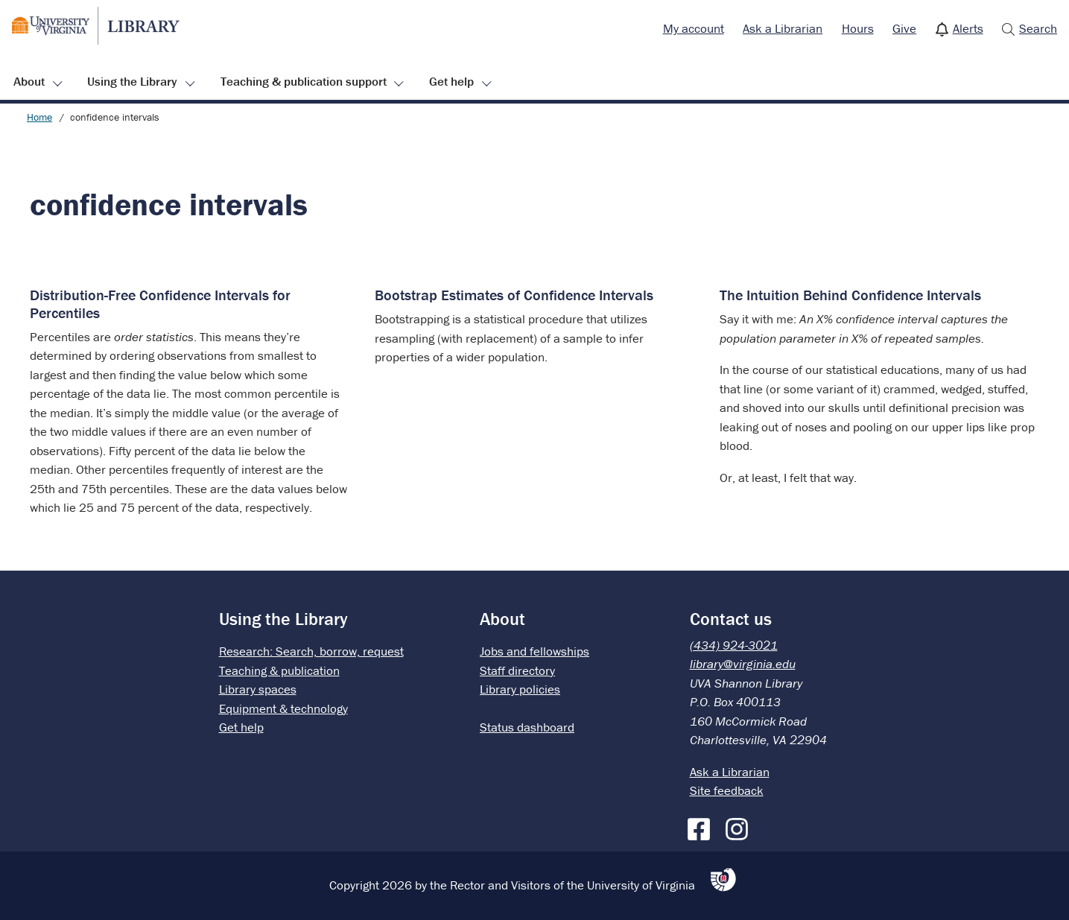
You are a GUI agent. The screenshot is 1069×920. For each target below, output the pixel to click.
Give (904, 28)
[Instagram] (740, 826)
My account (693, 28)
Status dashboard (527, 727)
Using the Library (132, 81)
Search (1038, 28)
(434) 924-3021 (734, 645)
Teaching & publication (279, 670)
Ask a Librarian (782, 28)
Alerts (968, 28)
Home (39, 117)
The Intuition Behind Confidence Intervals (850, 294)
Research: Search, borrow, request (311, 651)
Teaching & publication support (304, 81)
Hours (858, 28)
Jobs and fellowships (534, 651)
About (29, 81)
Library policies (520, 689)
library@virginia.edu (743, 664)
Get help (451, 81)
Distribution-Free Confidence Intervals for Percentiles (160, 303)
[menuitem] (693, 29)
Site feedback (727, 790)
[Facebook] (702, 826)
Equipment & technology (283, 708)
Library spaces (257, 689)
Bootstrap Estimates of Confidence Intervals (514, 294)
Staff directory (517, 670)
